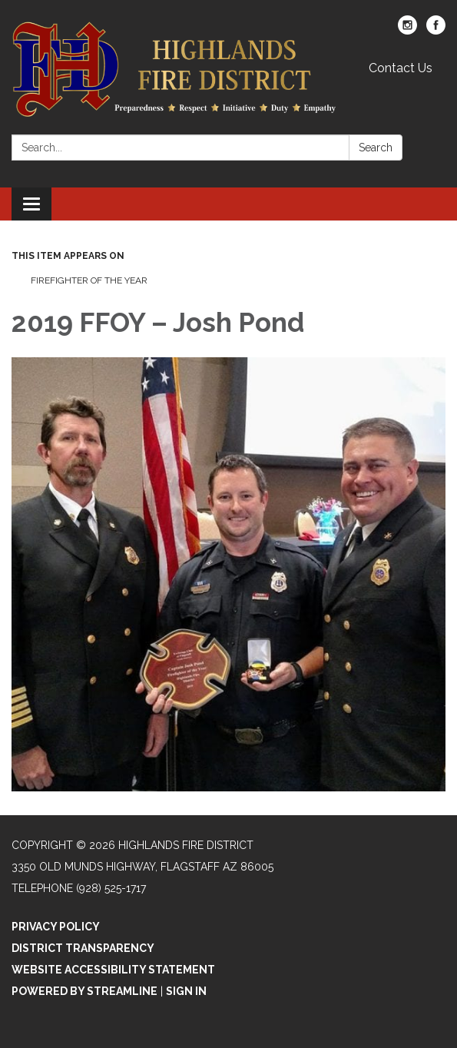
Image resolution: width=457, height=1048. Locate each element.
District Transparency (83, 948)
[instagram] (407, 30)
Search (375, 147)
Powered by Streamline (84, 991)
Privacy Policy (56, 926)
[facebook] (435, 30)
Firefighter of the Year (89, 280)
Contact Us (400, 68)
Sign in (186, 991)
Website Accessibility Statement (113, 969)
